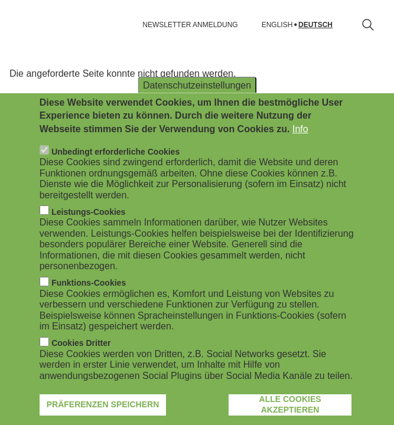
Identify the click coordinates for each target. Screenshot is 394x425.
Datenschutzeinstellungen (197, 111)
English (277, 25)
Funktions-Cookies (88, 308)
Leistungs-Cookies (88, 237)
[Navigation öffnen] (16, 25)
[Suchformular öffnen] (368, 25)
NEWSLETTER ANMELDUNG (189, 25)
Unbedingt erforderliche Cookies (115, 177)
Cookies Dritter (80, 369)
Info (300, 154)
